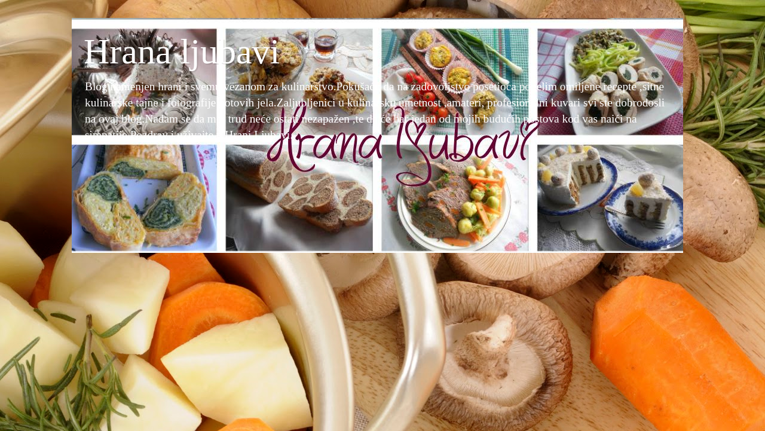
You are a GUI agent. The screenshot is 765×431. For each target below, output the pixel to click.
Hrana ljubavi (182, 51)
